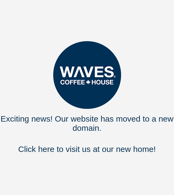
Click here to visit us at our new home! (87, 149)
